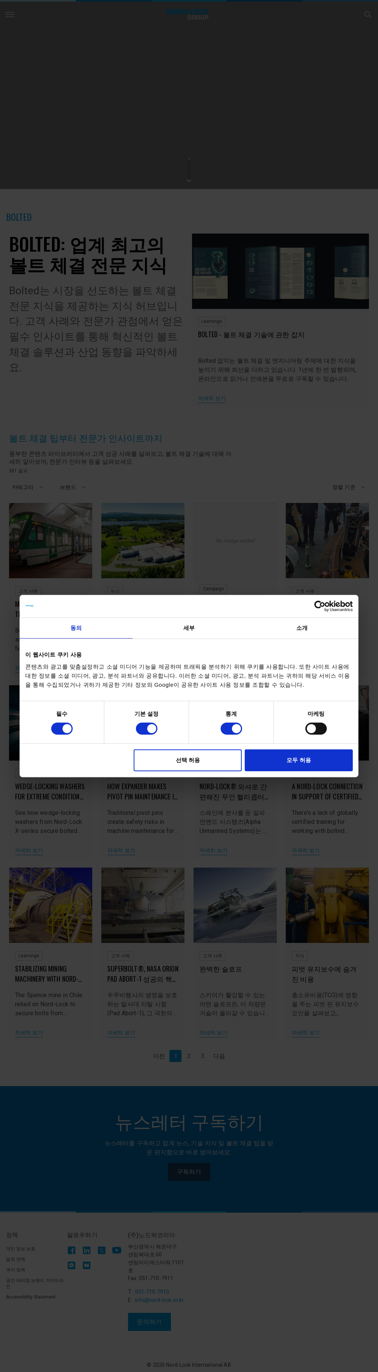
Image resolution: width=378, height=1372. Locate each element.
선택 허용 (188, 760)
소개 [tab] (302, 628)
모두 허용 (299, 760)
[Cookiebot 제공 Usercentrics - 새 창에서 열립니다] (320, 606)
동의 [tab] (76, 628)
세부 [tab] (189, 628)
